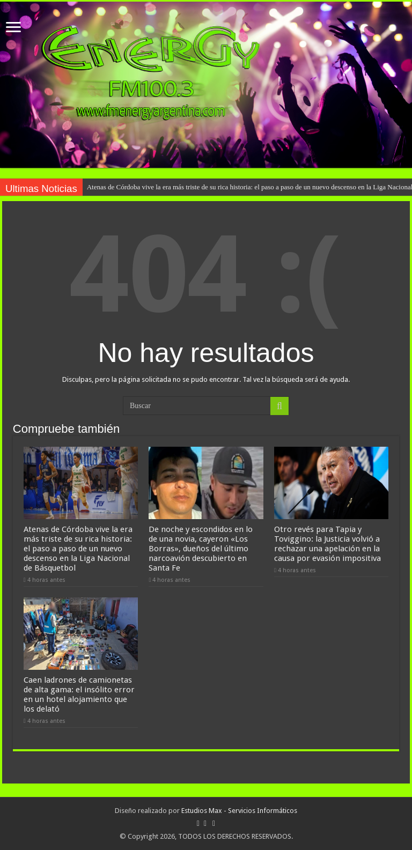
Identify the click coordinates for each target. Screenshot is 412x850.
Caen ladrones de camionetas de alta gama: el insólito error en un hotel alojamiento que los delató (79, 694)
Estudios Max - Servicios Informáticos (239, 811)
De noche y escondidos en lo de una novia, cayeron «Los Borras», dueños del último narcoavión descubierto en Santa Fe (201, 548)
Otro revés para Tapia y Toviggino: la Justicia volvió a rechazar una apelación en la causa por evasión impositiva (327, 543)
